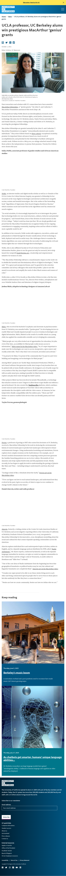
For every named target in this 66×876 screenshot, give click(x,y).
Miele (4, 327)
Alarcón (4, 529)
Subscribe (6, 817)
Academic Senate (7, 850)
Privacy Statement (24, 860)
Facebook (2, 867)
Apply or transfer (7, 845)
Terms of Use (14, 860)
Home (4, 17)
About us (4, 831)
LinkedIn (20, 867)
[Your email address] (29, 808)
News (10, 17)
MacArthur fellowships (10, 107)
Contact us (5, 838)
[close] (63, 2)
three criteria (36, 134)
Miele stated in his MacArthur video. (25, 346)
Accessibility (5, 860)
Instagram (10, 867)
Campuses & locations (8, 825)
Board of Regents (7, 853)
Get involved (5, 833)
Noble (4, 194)
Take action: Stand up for (31, 2)
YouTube (17, 867)
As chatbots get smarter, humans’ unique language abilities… (32, 759)
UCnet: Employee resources (10, 856)
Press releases (6, 836)
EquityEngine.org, (23, 253)
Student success (6, 828)
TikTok (13, 867)
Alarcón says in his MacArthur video (45, 569)
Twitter (6, 867)
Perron (4, 443)
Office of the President (8, 848)
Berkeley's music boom (16, 672)
